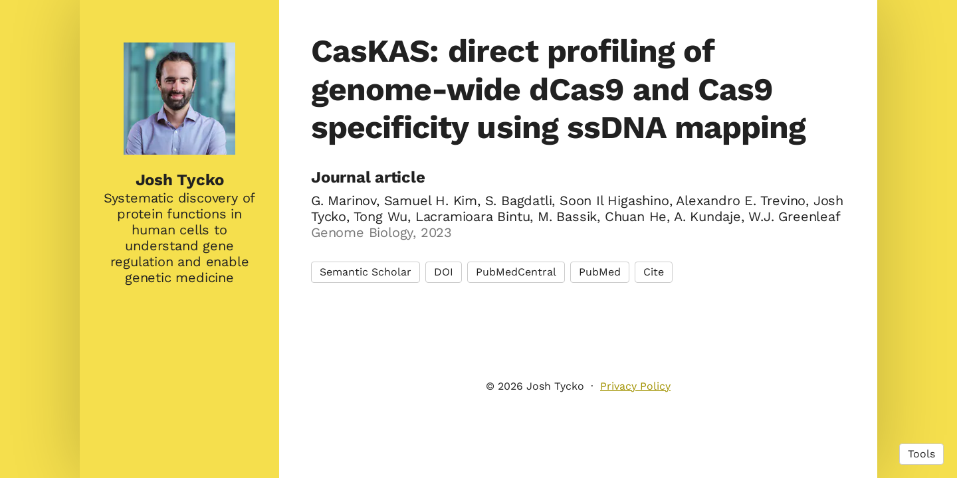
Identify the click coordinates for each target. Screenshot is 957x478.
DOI (443, 272)
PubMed (600, 272)
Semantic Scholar (365, 272)
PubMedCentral (516, 272)
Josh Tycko (180, 180)
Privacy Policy (635, 386)
